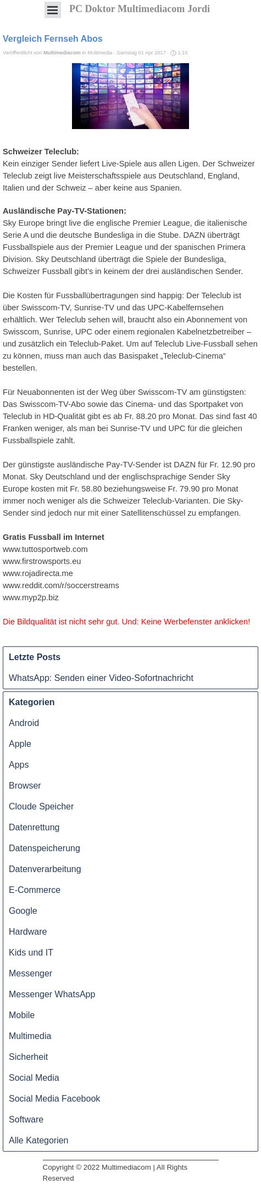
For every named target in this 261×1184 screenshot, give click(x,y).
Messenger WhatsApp (52, 994)
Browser (25, 785)
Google (23, 910)
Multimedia (30, 1036)
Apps (19, 764)
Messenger (30, 973)
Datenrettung (34, 827)
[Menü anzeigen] (52, 10)
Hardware (28, 931)
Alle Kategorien (39, 1140)
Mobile (22, 1015)
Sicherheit (28, 1057)
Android (24, 723)
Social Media (34, 1077)
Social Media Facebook (54, 1098)
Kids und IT (31, 952)
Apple (20, 744)
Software (26, 1119)
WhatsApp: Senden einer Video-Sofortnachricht (101, 678)
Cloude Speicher (41, 806)
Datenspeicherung (44, 848)
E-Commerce (34, 890)
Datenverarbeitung (45, 869)
